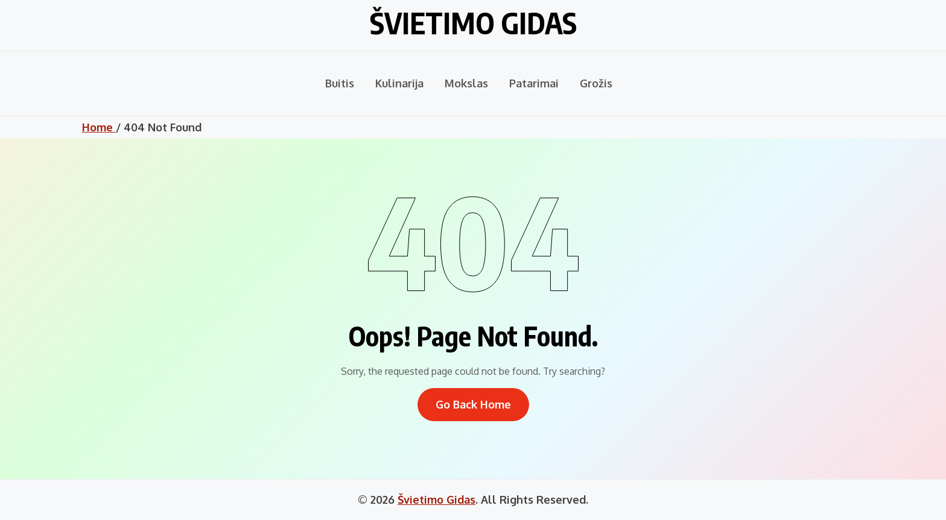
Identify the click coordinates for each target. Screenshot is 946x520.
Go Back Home (473, 404)
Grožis (596, 83)
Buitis (339, 83)
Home (99, 127)
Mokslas (466, 83)
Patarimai (534, 83)
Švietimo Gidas (473, 23)
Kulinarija (399, 83)
